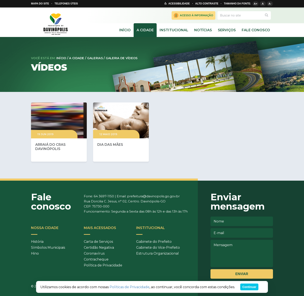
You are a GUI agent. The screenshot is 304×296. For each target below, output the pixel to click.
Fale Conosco (256, 30)
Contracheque (96, 259)
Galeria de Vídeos (122, 58)
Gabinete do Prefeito (154, 242)
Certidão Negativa (99, 248)
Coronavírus (94, 253)
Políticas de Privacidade (129, 287)
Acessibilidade (179, 3)
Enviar (241, 274)
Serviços (227, 30)
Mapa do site (40, 3)
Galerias (95, 58)
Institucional (174, 30)
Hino (35, 253)
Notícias (203, 30)
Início (125, 30)
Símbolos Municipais (48, 248)
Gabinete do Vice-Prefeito (158, 248)
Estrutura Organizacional (157, 253)
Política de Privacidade (103, 265)
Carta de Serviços (98, 242)
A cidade (145, 30)
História (37, 242)
